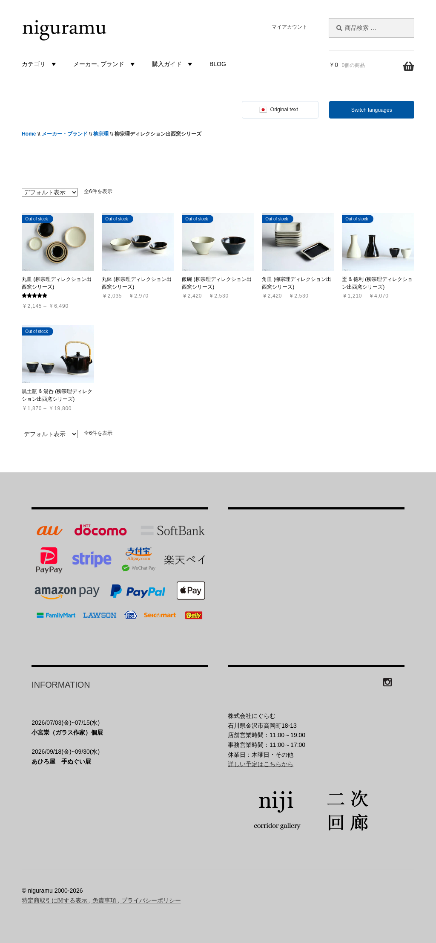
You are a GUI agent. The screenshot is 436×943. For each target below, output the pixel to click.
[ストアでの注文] (50, 192)
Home (29, 134)
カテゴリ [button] (40, 63)
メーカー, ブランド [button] (105, 63)
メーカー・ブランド (65, 134)
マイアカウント (289, 27)
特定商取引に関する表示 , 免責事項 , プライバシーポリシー (101, 900)
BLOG (217, 64)
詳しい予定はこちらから (260, 764)
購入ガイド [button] (173, 63)
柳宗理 (101, 134)
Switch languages (371, 110)
